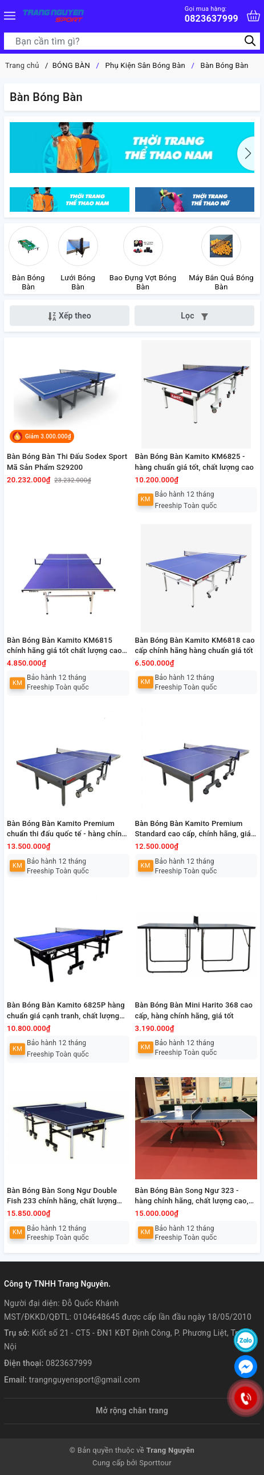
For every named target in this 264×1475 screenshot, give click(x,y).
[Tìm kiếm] (250, 41)
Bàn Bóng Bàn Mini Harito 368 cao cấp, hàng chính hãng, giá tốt (194, 1010)
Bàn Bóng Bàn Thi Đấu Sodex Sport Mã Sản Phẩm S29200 (67, 461)
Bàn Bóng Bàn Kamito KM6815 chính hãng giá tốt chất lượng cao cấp (64, 646)
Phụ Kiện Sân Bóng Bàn (145, 65)
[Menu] (9, 16)
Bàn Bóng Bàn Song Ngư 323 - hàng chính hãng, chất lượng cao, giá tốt (192, 1196)
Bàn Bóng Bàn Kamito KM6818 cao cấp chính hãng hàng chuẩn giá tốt (195, 645)
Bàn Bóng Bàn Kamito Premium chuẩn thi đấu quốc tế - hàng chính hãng (66, 829)
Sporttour (155, 1462)
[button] (245, 153)
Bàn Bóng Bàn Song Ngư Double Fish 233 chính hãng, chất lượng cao (62, 1196)
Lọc (194, 315)
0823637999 (211, 14)
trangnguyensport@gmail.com (84, 1379)
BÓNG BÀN (71, 65)
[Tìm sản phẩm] (132, 41)
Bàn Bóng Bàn (225, 65)
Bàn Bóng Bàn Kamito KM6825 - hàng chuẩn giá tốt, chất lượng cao (194, 461)
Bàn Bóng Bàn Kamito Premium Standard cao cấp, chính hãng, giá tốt (193, 829)
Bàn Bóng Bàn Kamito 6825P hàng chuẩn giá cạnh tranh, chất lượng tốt (66, 1011)
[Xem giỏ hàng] (253, 15)
